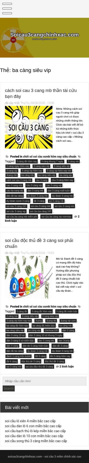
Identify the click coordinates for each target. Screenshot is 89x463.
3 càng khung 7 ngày (52, 161)
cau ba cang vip (14, 190)
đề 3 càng (39, 201)
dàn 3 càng (68, 330)
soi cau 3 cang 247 (16, 206)
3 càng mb (73, 161)
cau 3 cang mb (14, 185)
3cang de (51, 320)
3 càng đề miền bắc (66, 311)
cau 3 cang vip (54, 185)
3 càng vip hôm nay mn (59, 170)
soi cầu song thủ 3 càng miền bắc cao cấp (36, 441)
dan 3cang (64, 340)
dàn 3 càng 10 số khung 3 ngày (45, 335)
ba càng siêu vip (46, 175)
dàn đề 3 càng (60, 346)
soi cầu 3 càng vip (16, 211)
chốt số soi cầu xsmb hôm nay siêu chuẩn (49, 156)
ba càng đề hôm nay (17, 325)
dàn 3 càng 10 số (15, 335)
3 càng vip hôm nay (32, 170)
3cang (38, 320)
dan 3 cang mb (35, 190)
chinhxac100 (51, 330)
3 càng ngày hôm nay (17, 166)
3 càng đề (22, 311)
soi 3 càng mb (56, 201)
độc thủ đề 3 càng (54, 361)
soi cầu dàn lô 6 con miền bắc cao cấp (33, 426)
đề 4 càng (11, 361)
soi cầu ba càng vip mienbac (56, 216)
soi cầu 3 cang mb (64, 206)
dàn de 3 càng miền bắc (35, 346)
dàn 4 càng (12, 346)
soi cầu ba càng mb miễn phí (21, 216)
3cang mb (11, 175)
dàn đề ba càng (14, 196)
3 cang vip (11, 170)
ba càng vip (66, 175)
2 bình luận (67, 366)
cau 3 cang (41, 180)
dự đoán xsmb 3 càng (17, 201)
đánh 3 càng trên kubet (18, 356)
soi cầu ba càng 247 (40, 211)
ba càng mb (27, 175)
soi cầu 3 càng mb (40, 206)
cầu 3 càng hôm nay (62, 180)
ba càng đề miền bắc (44, 325)
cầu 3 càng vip (34, 185)
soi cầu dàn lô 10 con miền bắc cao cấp (34, 436)
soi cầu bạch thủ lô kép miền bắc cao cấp (35, 431)
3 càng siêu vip (62, 166)
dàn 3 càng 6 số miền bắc (20, 340)
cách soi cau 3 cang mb (18, 180)
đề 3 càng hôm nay (60, 356)
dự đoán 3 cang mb (62, 196)
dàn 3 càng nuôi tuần (59, 190)
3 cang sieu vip (41, 166)
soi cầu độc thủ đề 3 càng (39, 366)
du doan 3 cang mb (37, 196)
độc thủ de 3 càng (30, 361)
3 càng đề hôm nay (27, 161)
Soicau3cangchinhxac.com (44, 35)
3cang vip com (68, 320)
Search (9, 388)
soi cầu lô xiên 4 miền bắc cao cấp (30, 421)
